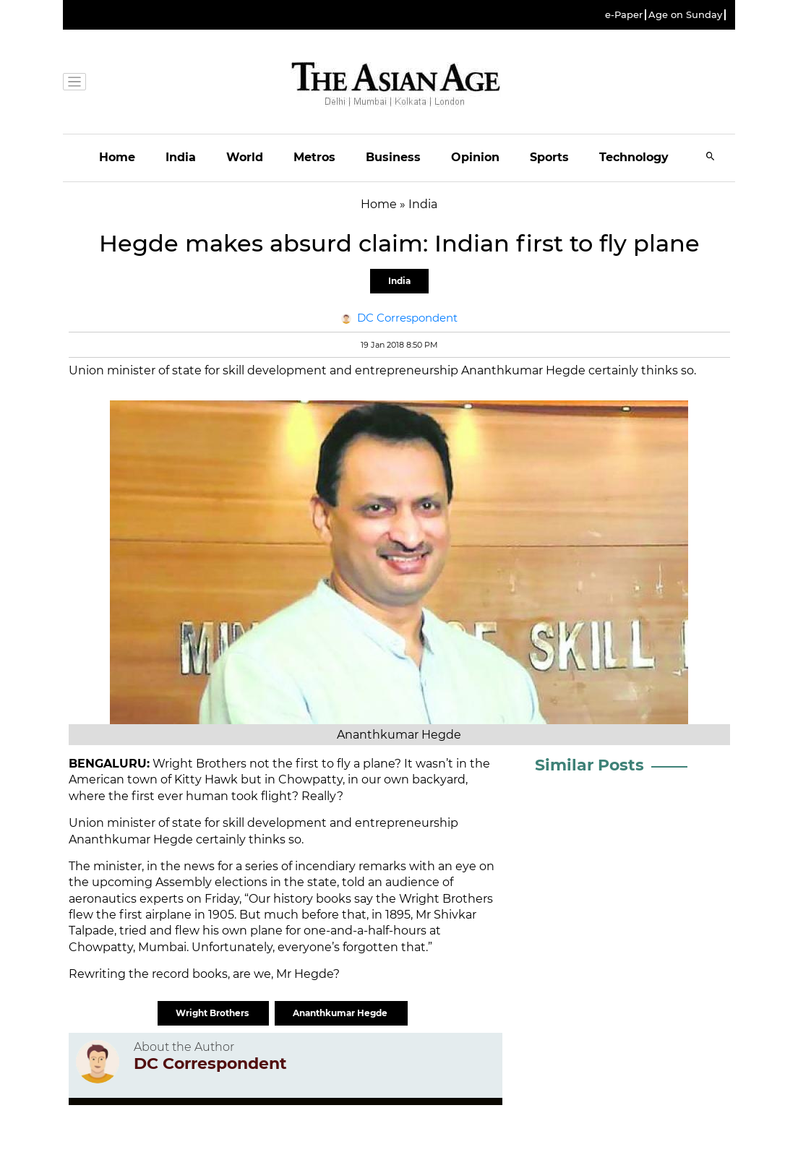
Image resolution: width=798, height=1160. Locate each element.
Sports (549, 157)
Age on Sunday (685, 14)
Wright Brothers (213, 1013)
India (181, 157)
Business (393, 157)
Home (117, 157)
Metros (314, 157)
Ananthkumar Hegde (341, 1013)
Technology (634, 157)
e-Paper (624, 14)
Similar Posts (589, 765)
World (244, 157)
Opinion (475, 157)
